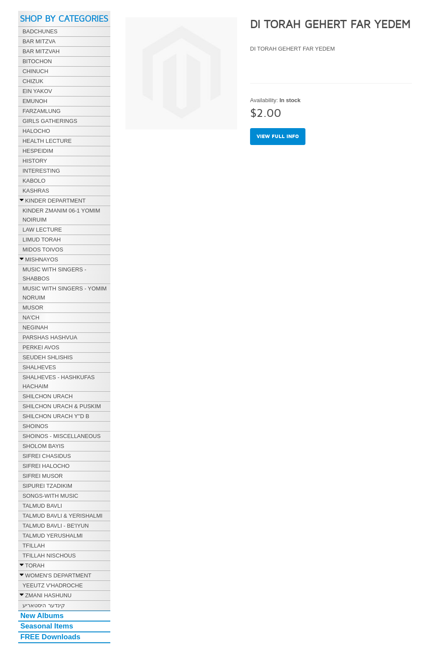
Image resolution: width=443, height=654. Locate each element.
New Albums (42, 616)
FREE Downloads (50, 637)
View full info (278, 136)
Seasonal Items (46, 626)
